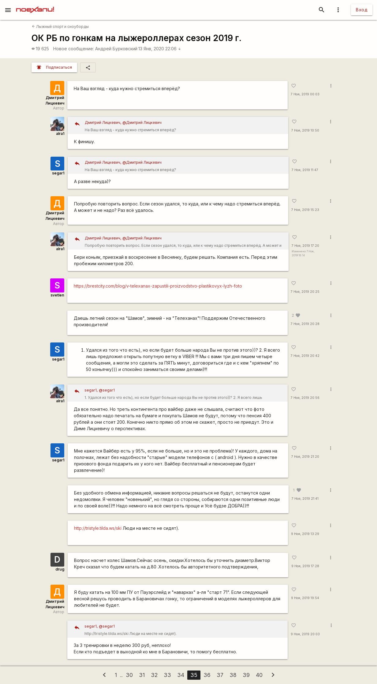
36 (207, 675)
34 (180, 675)
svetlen (57, 295)
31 (142, 675)
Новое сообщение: (73, 48)
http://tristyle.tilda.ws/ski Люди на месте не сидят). (183, 629)
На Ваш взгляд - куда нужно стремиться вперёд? (184, 125)
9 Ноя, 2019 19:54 (305, 598)
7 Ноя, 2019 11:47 (305, 170)
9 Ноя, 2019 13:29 (305, 534)
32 (154, 675)
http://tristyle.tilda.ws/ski (97, 528)
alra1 (60, 133)
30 (129, 675)
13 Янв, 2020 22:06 (159, 48)
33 (167, 675)
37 (220, 675)
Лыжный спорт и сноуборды (60, 26)
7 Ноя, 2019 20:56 (305, 398)
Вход (362, 9)
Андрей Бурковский (116, 48)
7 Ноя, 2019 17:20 (305, 246)
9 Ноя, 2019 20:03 (305, 634)
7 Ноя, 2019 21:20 (305, 457)
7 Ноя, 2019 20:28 (305, 324)
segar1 (58, 173)
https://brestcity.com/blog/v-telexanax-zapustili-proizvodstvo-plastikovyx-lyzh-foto (158, 286)
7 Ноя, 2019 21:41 (305, 499)
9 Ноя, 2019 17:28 (305, 566)
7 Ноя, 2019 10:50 (305, 130)
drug (59, 569)
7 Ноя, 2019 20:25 (305, 292)
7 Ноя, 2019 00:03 (305, 94)
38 (233, 675)
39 (246, 675)
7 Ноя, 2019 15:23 (305, 210)
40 (259, 675)
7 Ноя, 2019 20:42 (305, 356)
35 (193, 675)
